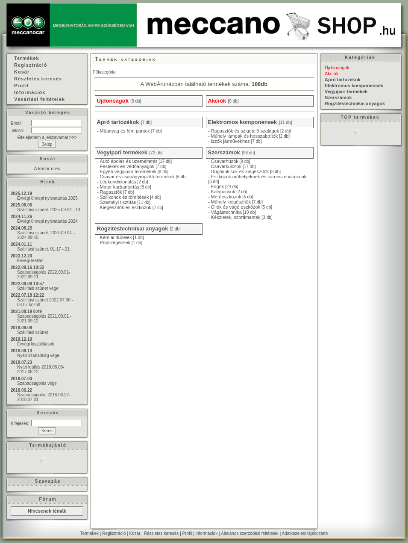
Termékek (89, 533)
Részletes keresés (161, 533)
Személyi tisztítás (118, 202)
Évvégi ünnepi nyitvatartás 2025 (47, 198)
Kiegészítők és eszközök (125, 207)
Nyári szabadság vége (38, 355)
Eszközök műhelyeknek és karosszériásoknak (259, 176)
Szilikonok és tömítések (124, 197)
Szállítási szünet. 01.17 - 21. (44, 249)
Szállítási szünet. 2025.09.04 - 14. (49, 209)
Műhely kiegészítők (231, 201)
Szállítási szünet (32, 332)
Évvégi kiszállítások (35, 344)
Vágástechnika (226, 212)
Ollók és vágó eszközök (236, 207)
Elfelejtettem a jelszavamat (46, 137)
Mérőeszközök (226, 196)
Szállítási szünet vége (38, 288)
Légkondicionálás (118, 181)
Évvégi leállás (30, 260)
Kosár (134, 533)
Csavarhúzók (224, 161)
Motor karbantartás (119, 186)
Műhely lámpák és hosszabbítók (244, 136)
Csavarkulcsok (226, 166)
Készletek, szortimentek (236, 217)
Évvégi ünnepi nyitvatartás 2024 (47, 221)
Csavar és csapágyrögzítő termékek (137, 176)
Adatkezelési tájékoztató (305, 533)
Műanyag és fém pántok (125, 130)
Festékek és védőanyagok (127, 166)
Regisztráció (114, 533)
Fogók (217, 186)
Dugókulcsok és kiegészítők (240, 171)
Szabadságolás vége (37, 383)
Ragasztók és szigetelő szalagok (245, 130)
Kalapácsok (223, 191)
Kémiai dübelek (116, 237)
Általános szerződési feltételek (250, 533)
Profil (187, 533)
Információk (206, 533)
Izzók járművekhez (230, 141)
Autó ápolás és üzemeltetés (129, 161)
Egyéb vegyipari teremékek (128, 171)
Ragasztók (111, 192)
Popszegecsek (115, 242)
